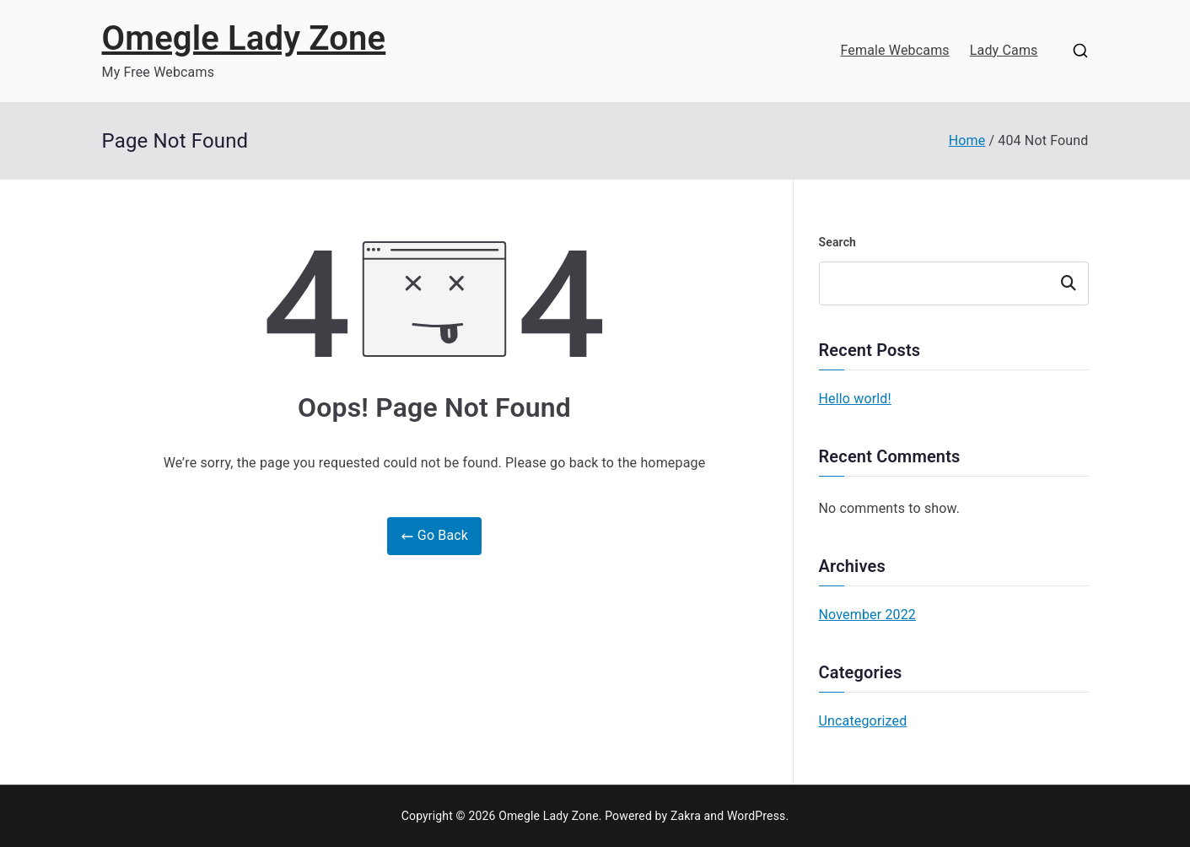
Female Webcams (894, 50)
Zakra (685, 816)
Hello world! (855, 399)
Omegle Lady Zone (244, 38)
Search (838, 242)
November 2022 (868, 615)
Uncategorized (863, 721)
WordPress (756, 816)
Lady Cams (1004, 50)
